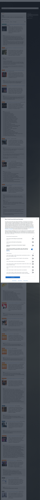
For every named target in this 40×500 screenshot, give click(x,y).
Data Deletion (14, 280)
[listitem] (20, 236)
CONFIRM (13, 277)
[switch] (32, 238)
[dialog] (20, 250)
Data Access (20, 280)
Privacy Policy (25, 280)
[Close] (37, 219)
